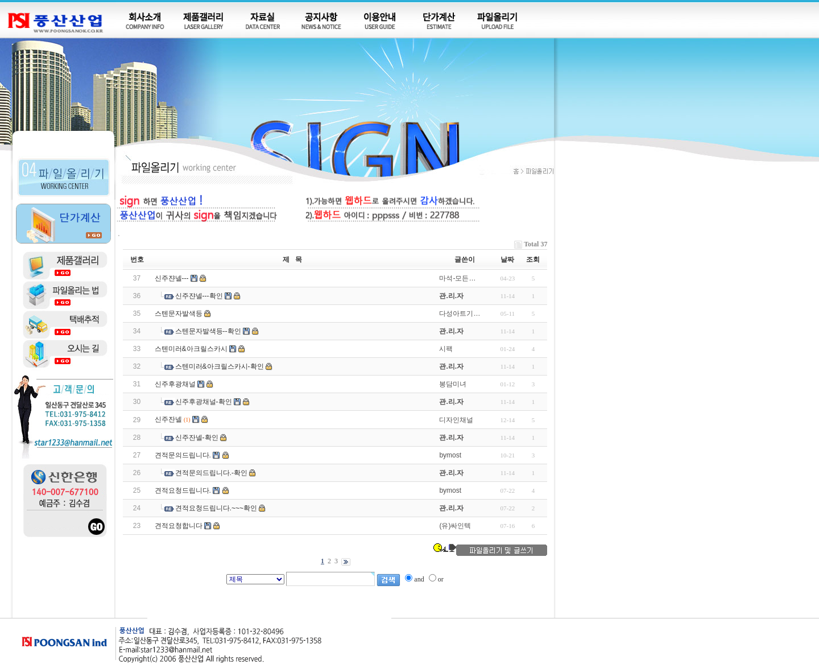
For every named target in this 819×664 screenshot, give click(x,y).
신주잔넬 (168, 419)
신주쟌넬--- (172, 278)
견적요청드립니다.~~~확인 (216, 508)
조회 (533, 259)
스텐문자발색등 (178, 313)
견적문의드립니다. (183, 455)
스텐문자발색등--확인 (208, 331)
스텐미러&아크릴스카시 (191, 349)
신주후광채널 (175, 384)
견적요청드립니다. (183, 490)
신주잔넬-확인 (196, 438)
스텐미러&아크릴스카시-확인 (219, 366)
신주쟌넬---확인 (199, 296)
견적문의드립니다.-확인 (211, 473)
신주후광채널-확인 (203, 402)
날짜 (507, 259)
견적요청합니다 (178, 526)
